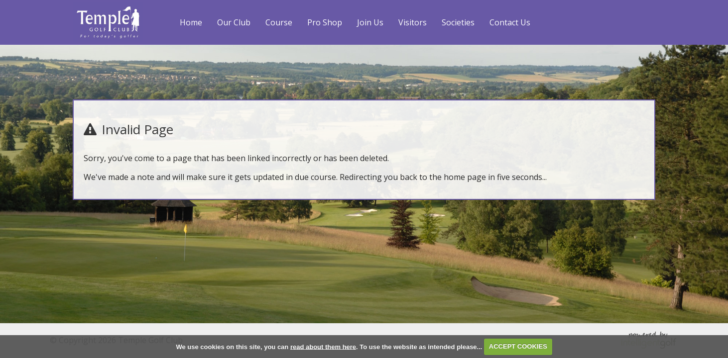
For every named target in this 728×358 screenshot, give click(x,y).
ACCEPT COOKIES (518, 346)
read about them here (323, 346)
